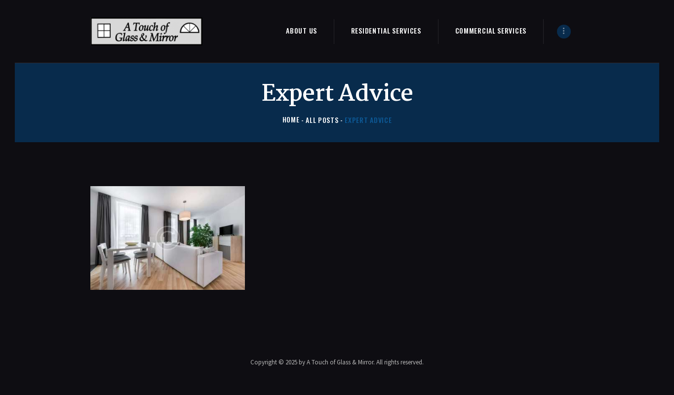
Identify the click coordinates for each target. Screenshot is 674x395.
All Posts (322, 120)
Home (291, 119)
